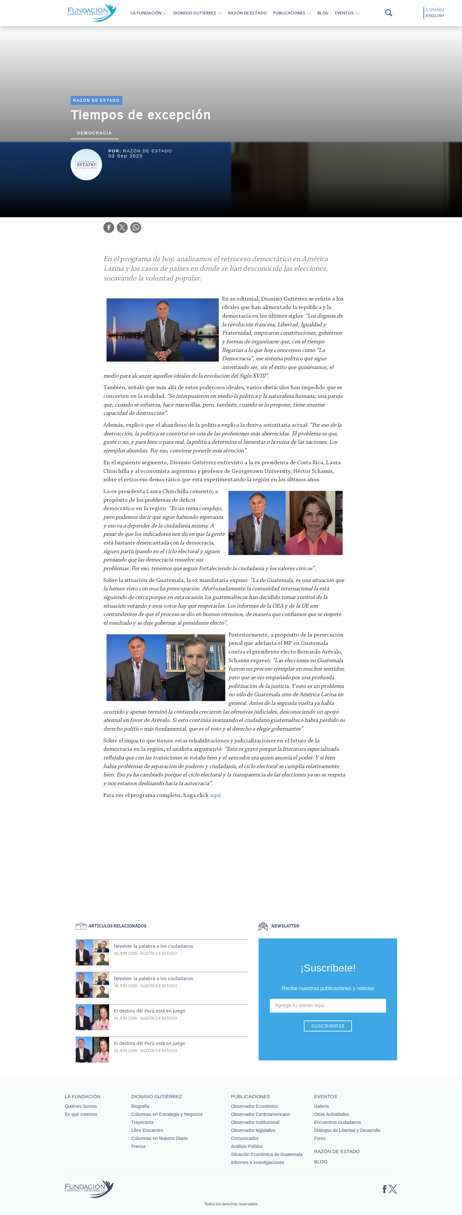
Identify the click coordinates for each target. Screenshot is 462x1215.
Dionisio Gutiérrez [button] (194, 13)
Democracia (94, 133)
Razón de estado (247, 13)
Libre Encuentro (147, 1130)
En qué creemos (81, 1114)
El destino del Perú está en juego (149, 1011)
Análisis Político (246, 1146)
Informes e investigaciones (257, 1162)
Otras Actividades (331, 1114)
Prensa (138, 1146)
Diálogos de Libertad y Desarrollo (347, 1130)
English (435, 15)
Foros (320, 1138)
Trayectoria (142, 1122)
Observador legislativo (253, 1130)
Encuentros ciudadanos (337, 1122)
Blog (323, 13)
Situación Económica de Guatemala (267, 1154)
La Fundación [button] (146, 13)
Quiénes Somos (81, 1106)
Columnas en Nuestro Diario (159, 1138)
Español (435, 9)
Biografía (140, 1106)
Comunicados (245, 1138)
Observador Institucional (255, 1122)
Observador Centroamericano (260, 1114)
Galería (321, 1106)
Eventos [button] (344, 13)
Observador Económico (254, 1106)
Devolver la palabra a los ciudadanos (153, 946)
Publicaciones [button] (289, 13)
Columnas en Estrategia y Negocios (167, 1114)
